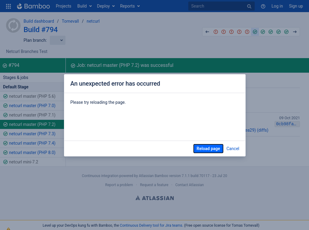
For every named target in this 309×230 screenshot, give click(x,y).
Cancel (232, 148)
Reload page (208, 148)
